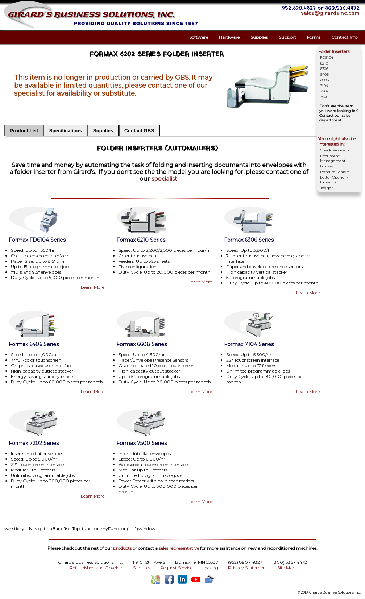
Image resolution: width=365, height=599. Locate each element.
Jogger (326, 188)
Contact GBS (139, 130)
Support (287, 37)
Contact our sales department (334, 117)
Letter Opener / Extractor (334, 179)
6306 (324, 68)
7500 (324, 97)
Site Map (286, 567)
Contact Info (344, 37)
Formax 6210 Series (140, 240)
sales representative (179, 548)
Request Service (176, 567)
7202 (324, 91)
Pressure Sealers (334, 172)
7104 (324, 85)
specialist (164, 178)
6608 (324, 80)
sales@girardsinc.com (330, 13)
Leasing (210, 567)
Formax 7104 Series (249, 344)
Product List (24, 130)
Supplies (259, 37)
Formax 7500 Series (141, 443)
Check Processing (336, 150)
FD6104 (326, 57)
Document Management (332, 158)
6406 (324, 74)
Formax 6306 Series (249, 240)
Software (198, 37)
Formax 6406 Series (34, 344)
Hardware (229, 37)
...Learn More (91, 287)
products (122, 548)
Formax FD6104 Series (37, 240)
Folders (326, 166)
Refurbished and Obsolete (96, 567)
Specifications (65, 130)
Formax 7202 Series (34, 443)
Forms (313, 37)
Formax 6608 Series (141, 344)
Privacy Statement (247, 567)
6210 (324, 63)
